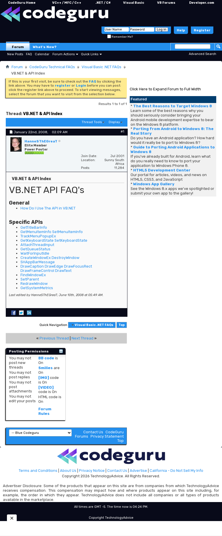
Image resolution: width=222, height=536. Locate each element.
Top (121, 325)
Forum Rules (44, 411)
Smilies (45, 368)
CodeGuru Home (21, 3)
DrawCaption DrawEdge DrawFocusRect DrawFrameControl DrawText (56, 268)
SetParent (29, 279)
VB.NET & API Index (42, 113)
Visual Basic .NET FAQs (101, 67)
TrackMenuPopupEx (38, 236)
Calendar (42, 54)
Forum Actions (63, 54)
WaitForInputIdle (34, 253)
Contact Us (93, 432)
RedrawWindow (34, 283)
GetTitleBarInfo (33, 227)
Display (114, 122)
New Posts (15, 54)
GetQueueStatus (35, 249)
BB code (46, 358)
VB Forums (166, 3)
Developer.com (201, 3)
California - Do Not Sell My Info (176, 470)
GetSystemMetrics (36, 288)
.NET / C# (103, 3)
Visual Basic (133, 3)
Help (181, 30)
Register (202, 30)
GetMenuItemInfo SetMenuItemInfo (51, 232)
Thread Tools (92, 122)
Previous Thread (54, 338)
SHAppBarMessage (37, 262)
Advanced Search (202, 54)
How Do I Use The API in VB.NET (48, 208)
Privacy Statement (107, 436)
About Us (68, 470)
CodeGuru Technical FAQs (52, 67)
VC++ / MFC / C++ (66, 3)
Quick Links (89, 54)
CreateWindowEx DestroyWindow (49, 257)
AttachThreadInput (37, 245)
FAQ (29, 54)
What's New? (45, 47)
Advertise (138, 470)
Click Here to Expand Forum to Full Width (165, 89)
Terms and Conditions (38, 470)
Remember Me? (120, 37)
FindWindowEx (33, 275)
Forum (18, 47)
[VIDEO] (46, 387)
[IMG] (43, 377)
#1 (122, 131)
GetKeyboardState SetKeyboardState (53, 240)
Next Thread (82, 338)
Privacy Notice (92, 470)
